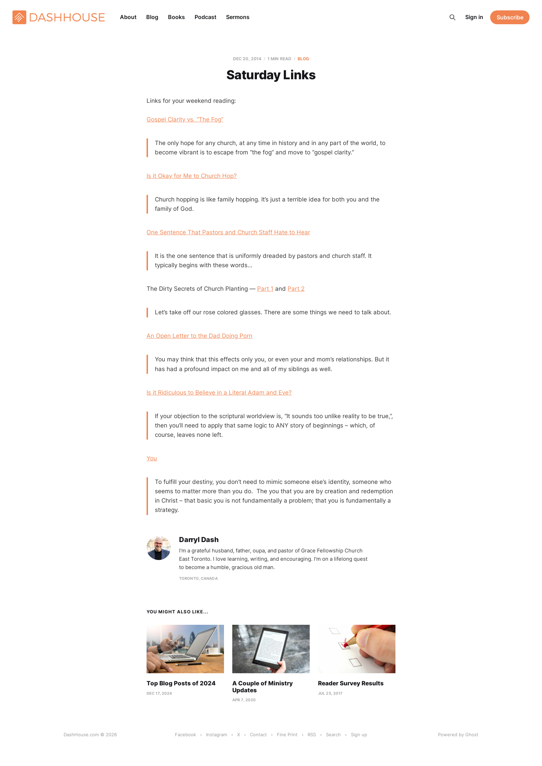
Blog (152, 16)
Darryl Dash (199, 540)
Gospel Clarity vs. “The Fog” (185, 119)
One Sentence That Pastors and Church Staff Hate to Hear (228, 232)
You (152, 458)
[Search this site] (452, 17)
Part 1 (265, 288)
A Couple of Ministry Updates (262, 687)
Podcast (205, 16)
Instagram (216, 734)
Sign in (474, 16)
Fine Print (287, 734)
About (128, 16)
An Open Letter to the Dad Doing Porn (199, 335)
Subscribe (510, 17)
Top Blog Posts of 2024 (181, 683)
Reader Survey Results (351, 683)
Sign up (359, 734)
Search (333, 734)
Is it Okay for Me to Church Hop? (192, 175)
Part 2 (296, 288)
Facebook (185, 734)
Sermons (238, 16)
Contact (258, 734)
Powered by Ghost (458, 734)
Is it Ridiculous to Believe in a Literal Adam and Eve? (219, 392)
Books (176, 16)
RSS (312, 734)
